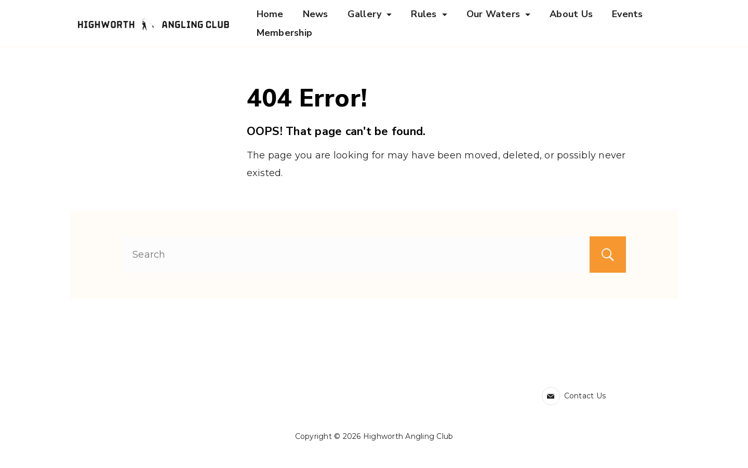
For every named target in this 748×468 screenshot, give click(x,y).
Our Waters (498, 14)
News (315, 14)
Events (627, 14)
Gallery (370, 14)
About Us (571, 14)
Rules (429, 14)
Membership (285, 32)
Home (270, 14)
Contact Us (585, 395)
